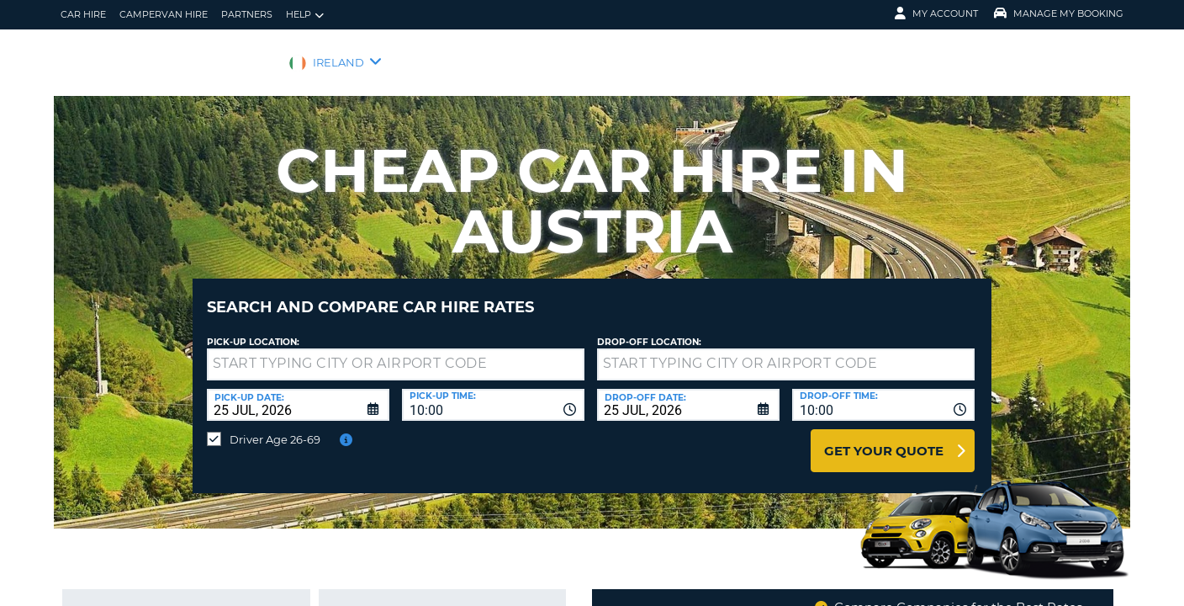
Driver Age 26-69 (275, 426)
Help (305, 14)
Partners (246, 14)
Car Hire (83, 14)
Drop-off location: (649, 329)
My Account (936, 13)
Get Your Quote (884, 438)
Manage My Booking (1058, 13)
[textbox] (395, 352)
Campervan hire (163, 14)
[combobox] (493, 392)
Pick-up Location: (253, 329)
